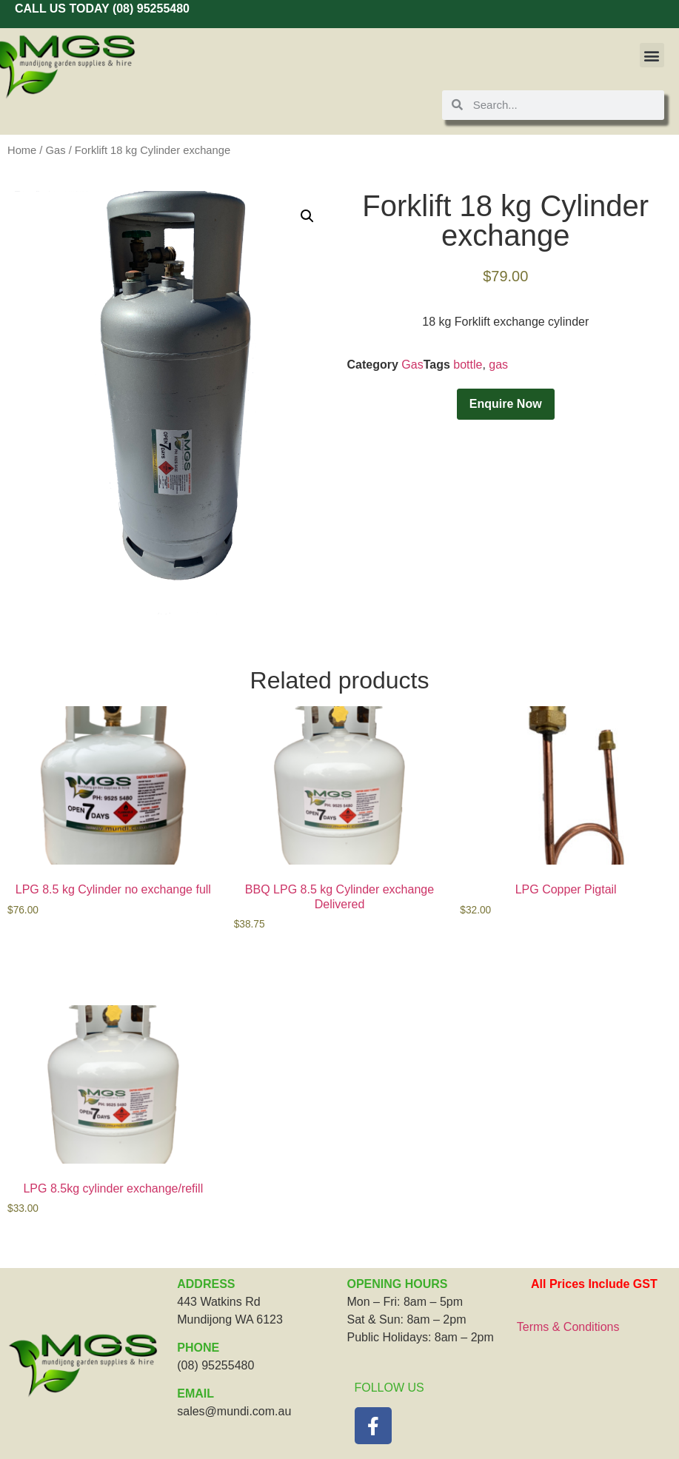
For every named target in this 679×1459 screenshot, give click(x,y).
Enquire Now (505, 404)
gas (498, 364)
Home (21, 150)
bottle (467, 364)
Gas (56, 150)
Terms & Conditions (568, 1327)
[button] (652, 55)
